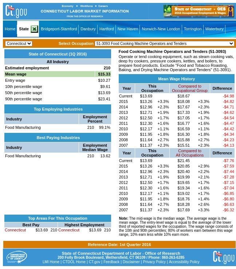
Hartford (106, 29)
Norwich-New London (161, 29)
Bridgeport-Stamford (59, 29)
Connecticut (15, 230)
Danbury (88, 29)
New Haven (128, 29)
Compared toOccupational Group (190, 88)
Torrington (193, 29)
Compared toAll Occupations (190, 153)
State (24, 29)
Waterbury (214, 29)
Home (10, 29)
